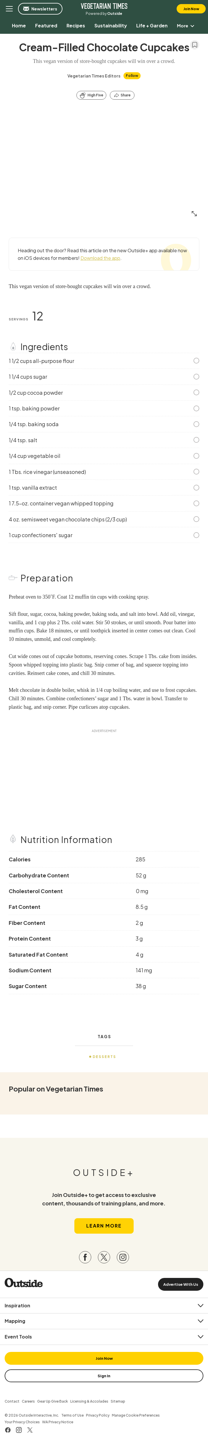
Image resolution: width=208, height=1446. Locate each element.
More (186, 25)
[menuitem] (18, 25)
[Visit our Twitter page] (104, 1259)
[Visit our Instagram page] (123, 1259)
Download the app (100, 258)
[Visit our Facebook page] (85, 1259)
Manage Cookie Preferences (136, 1417)
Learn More (104, 1227)
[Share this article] (122, 95)
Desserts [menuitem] (104, 1056)
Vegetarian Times (104, 6)
